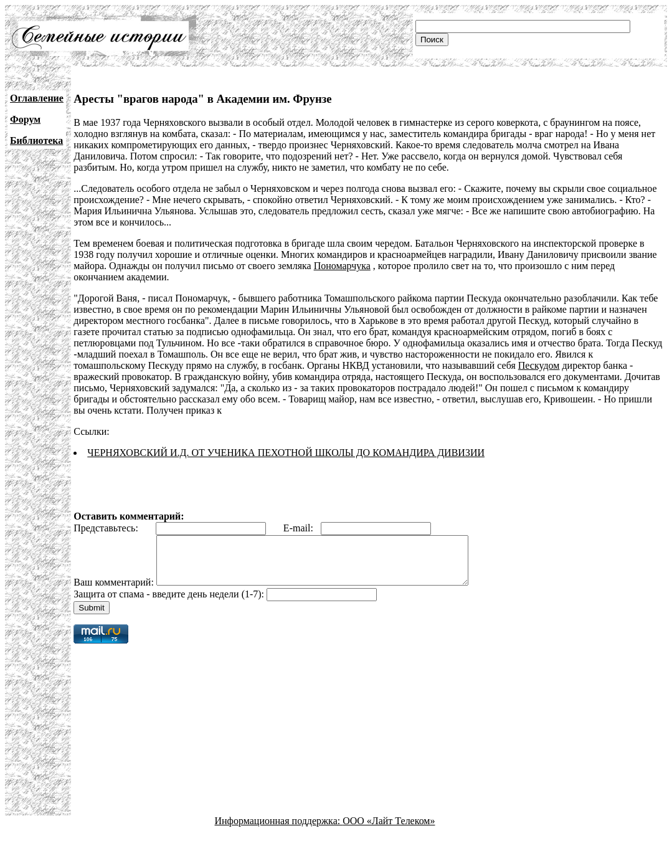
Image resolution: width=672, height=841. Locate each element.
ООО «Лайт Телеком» (389, 830)
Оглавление (37, 98)
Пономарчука (342, 265)
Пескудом (539, 365)
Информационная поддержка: (279, 830)
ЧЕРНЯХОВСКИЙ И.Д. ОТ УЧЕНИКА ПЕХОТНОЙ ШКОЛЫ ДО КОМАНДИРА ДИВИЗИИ (286, 452)
